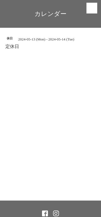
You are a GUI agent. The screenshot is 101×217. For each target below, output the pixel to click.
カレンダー (50, 14)
